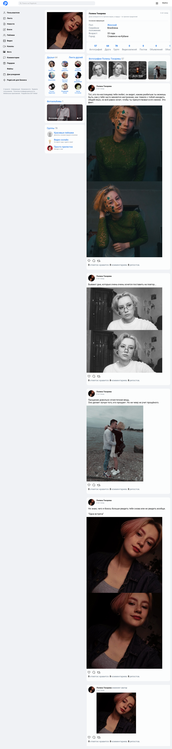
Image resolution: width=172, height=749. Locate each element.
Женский (112, 25)
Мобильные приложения (11, 93)
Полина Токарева (104, 86)
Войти (165, 3)
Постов (143, 48)
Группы (50, 128)
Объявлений (156, 48)
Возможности (25, 89)
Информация (15, 89)
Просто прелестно (63, 146)
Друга (108, 48)
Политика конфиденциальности (24, 91)
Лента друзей (76, 57)
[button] (157, 3)
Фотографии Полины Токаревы (105, 58)
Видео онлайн (61, 139)
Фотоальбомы (54, 101)
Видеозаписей (129, 48)
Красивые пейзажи (64, 132)
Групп (116, 48)
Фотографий (95, 48)
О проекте (6, 89)
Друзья (50, 57)
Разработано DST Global (29, 93)
